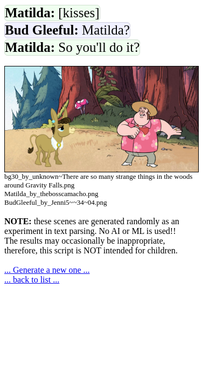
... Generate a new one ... (47, 269)
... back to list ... (31, 279)
